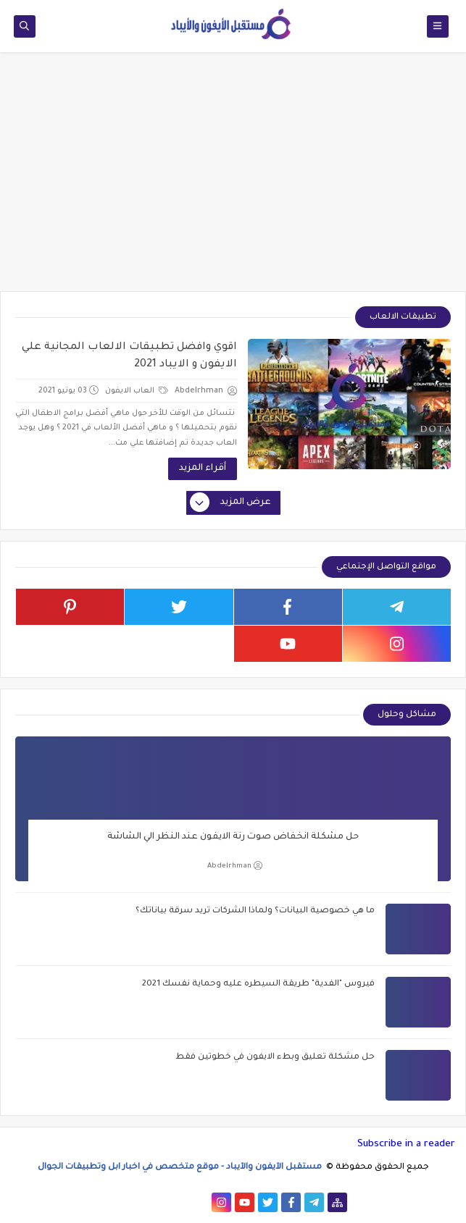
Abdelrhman (234, 865)
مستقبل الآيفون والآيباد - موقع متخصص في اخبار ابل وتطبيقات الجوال (181, 1167)
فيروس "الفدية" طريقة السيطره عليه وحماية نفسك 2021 (258, 984)
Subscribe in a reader (406, 1144)
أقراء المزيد (202, 468)
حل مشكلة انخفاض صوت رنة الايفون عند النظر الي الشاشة (233, 837)
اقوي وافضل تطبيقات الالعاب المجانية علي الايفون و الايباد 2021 (129, 356)
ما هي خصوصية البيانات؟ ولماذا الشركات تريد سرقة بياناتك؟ (255, 911)
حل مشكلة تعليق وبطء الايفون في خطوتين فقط (275, 1057)
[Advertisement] (233, 178)
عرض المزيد (231, 503)
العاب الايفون (136, 391)
